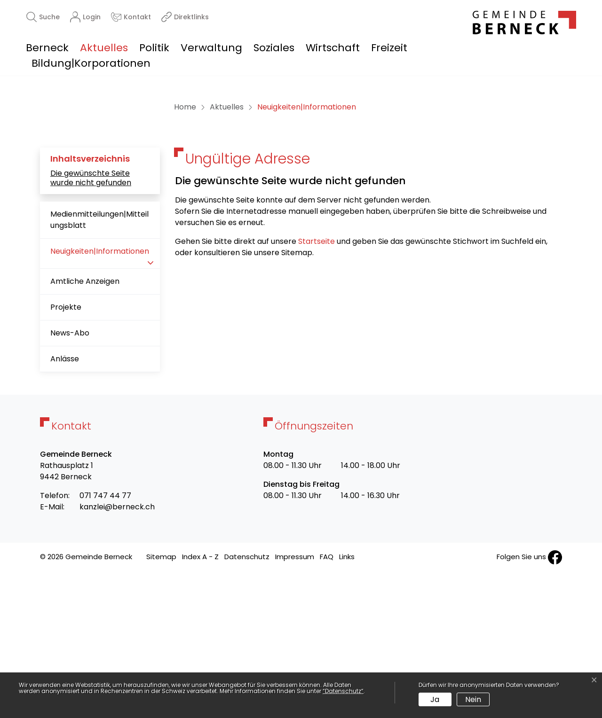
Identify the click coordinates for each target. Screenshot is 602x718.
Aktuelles (104, 47)
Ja (434, 699)
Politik (154, 47)
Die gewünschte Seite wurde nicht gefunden (90, 323)
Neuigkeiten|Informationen (99, 400)
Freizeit (389, 47)
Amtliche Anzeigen (84, 426)
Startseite (316, 386)
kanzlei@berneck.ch (117, 652)
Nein (473, 699)
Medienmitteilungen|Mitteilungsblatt (99, 365)
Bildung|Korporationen (91, 63)
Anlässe (64, 504)
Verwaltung (211, 47)
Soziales (273, 47)
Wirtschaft (333, 47)
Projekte (65, 452)
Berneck (47, 47)
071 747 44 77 (105, 641)
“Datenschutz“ (343, 691)
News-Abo (69, 478)
